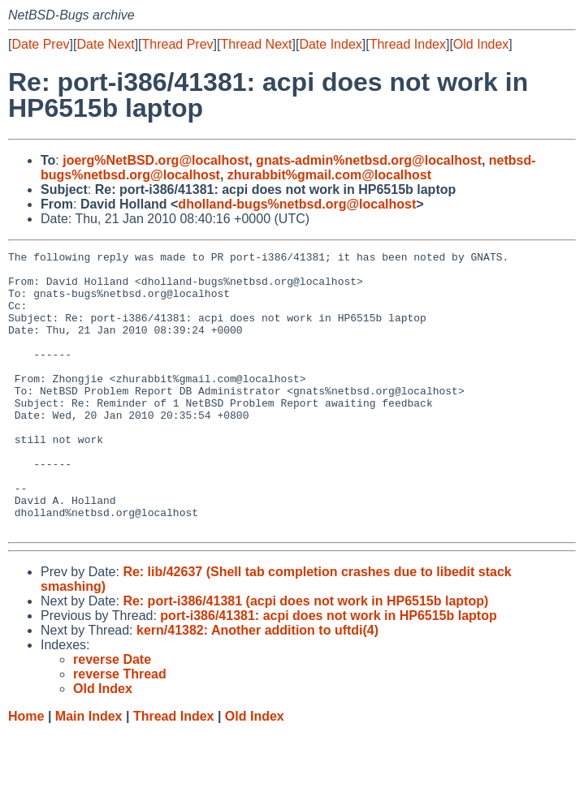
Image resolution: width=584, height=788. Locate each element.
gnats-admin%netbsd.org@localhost (369, 160)
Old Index (480, 44)
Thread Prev (178, 44)
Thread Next (256, 44)
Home (26, 772)
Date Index (330, 44)
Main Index (89, 772)
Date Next (105, 44)
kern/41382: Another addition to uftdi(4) (257, 686)
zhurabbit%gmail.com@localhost (329, 175)
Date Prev (40, 44)
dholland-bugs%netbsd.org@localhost (297, 204)
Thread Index (408, 44)
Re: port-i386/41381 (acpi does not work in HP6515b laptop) (305, 657)
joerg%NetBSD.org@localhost (156, 160)
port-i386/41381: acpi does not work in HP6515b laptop (328, 671)
